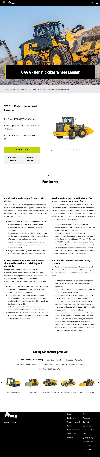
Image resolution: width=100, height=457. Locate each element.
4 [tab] (76, 150)
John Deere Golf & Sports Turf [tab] (50, 369)
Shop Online (71, 434)
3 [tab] (73, 150)
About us (86, 418)
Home (6, 89)
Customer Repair (73, 430)
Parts (69, 426)
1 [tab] (68, 150)
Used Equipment (73, 422)
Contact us (87, 414)
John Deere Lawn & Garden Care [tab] (27, 364)
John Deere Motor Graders (68, 384)
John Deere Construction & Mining (26, 89)
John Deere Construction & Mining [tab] (29, 360)
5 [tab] (79, 150)
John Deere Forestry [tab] (54, 360)
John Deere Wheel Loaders (86, 384)
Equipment (71, 418)
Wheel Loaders (42, 89)
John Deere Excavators (13, 384)
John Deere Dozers (32, 384)
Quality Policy (88, 438)
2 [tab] (70, 150)
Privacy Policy (88, 441)
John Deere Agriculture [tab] (74, 360)
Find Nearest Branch (13, 159)
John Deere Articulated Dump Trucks (50, 385)
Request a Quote (22, 150)
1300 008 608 (14, 422)
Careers (70, 438)
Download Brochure (31, 159)
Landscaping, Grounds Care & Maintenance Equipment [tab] (64, 364)
